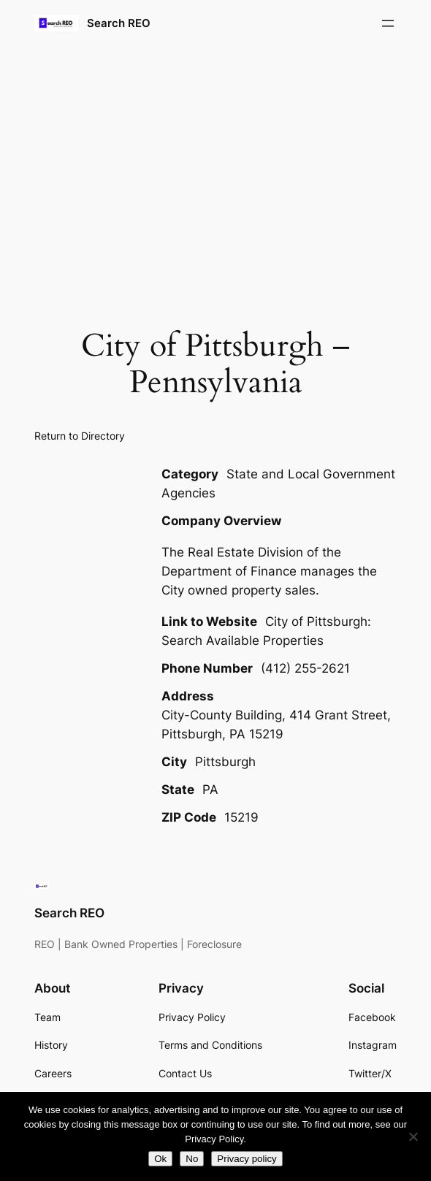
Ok (160, 1158)
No (192, 1158)
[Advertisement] (215, 163)
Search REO (118, 23)
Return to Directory (79, 435)
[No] (412, 1136)
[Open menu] (388, 23)
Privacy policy (246, 1158)
